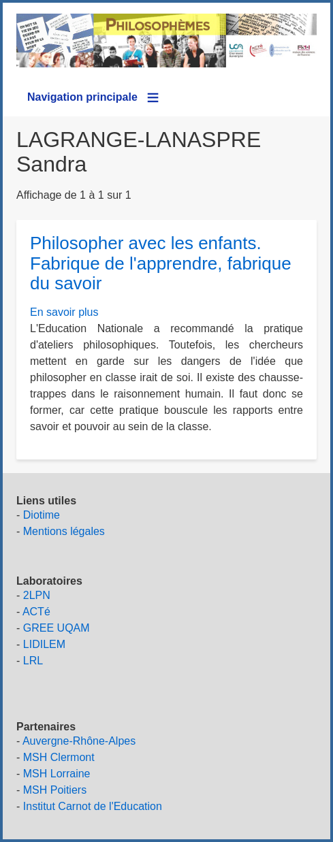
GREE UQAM (56, 628)
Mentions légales (64, 531)
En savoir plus (64, 312)
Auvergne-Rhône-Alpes (79, 741)
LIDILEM (44, 644)
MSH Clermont (59, 757)
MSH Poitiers (54, 790)
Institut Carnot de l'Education (92, 806)
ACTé (36, 611)
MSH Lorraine (57, 773)
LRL (33, 660)
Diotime (41, 515)
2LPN (36, 595)
